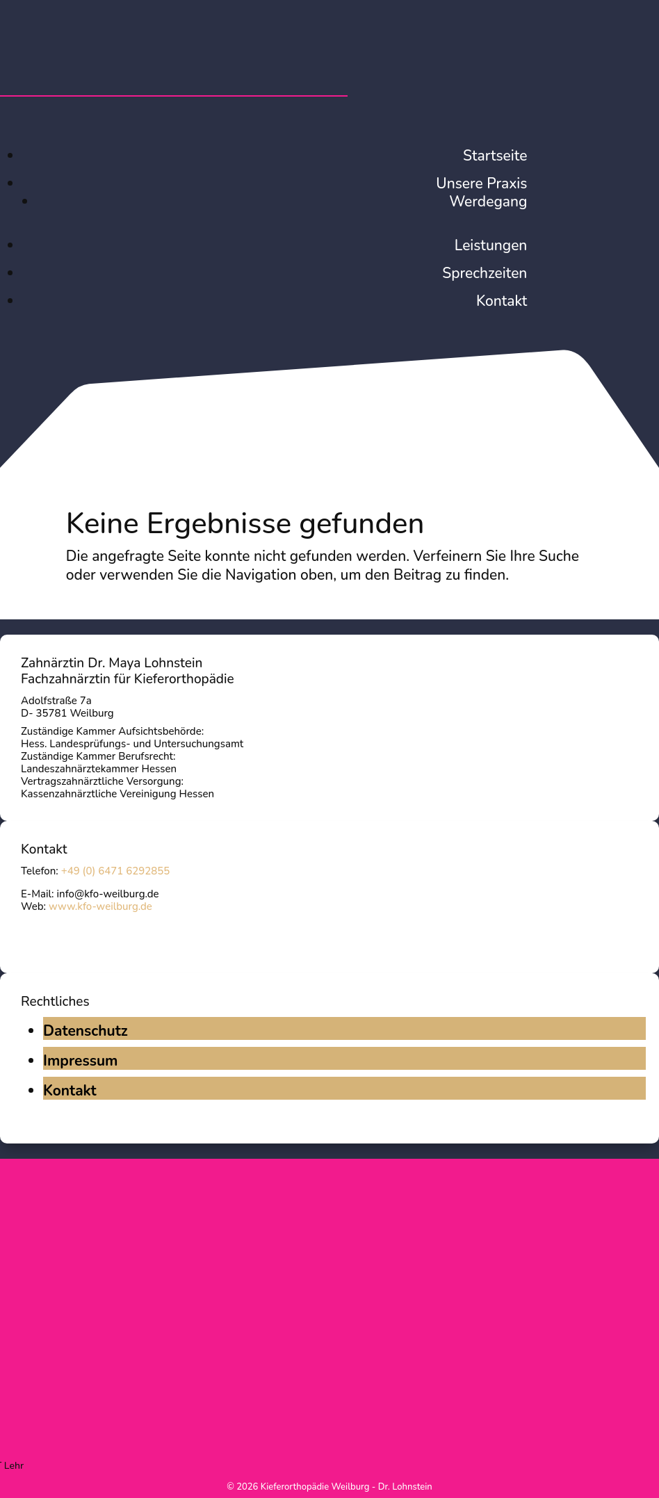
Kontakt (501, 301)
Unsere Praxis (481, 183)
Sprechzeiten (484, 273)
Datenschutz (85, 1031)
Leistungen (491, 245)
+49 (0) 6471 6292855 (115, 871)
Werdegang (488, 201)
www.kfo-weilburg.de (100, 906)
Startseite (495, 155)
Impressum (80, 1060)
